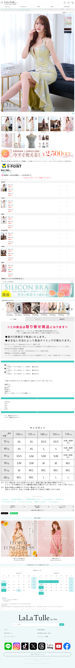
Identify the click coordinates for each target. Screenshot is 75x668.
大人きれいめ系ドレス (17, 499)
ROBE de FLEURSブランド (10, 9)
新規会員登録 (41, 629)
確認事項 (62, 319)
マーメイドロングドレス (9, 501)
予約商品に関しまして (12, 506)
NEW (38, 6)
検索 (61, 624)
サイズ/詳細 (13, 319)
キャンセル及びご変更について (62, 506)
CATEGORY (23, 6)
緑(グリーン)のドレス (40, 501)
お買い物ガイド (8, 633)
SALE (51, 6)
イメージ (37, 319)
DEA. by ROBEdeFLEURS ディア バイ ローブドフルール (30, 9)
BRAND (7, 6)
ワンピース (5, 499)
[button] (3, 309)
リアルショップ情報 (43, 636)
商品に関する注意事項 (37, 506)
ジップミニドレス (54, 501)
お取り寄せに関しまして (37, 510)
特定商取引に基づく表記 (44, 633)
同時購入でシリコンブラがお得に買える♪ (13, 278)
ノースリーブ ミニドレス (25, 501)
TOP (2, 9)
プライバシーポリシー (10, 636)
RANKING (67, 6)
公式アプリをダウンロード (37, 654)
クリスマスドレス (48, 499)
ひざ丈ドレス (59, 499)
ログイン (6, 629)
